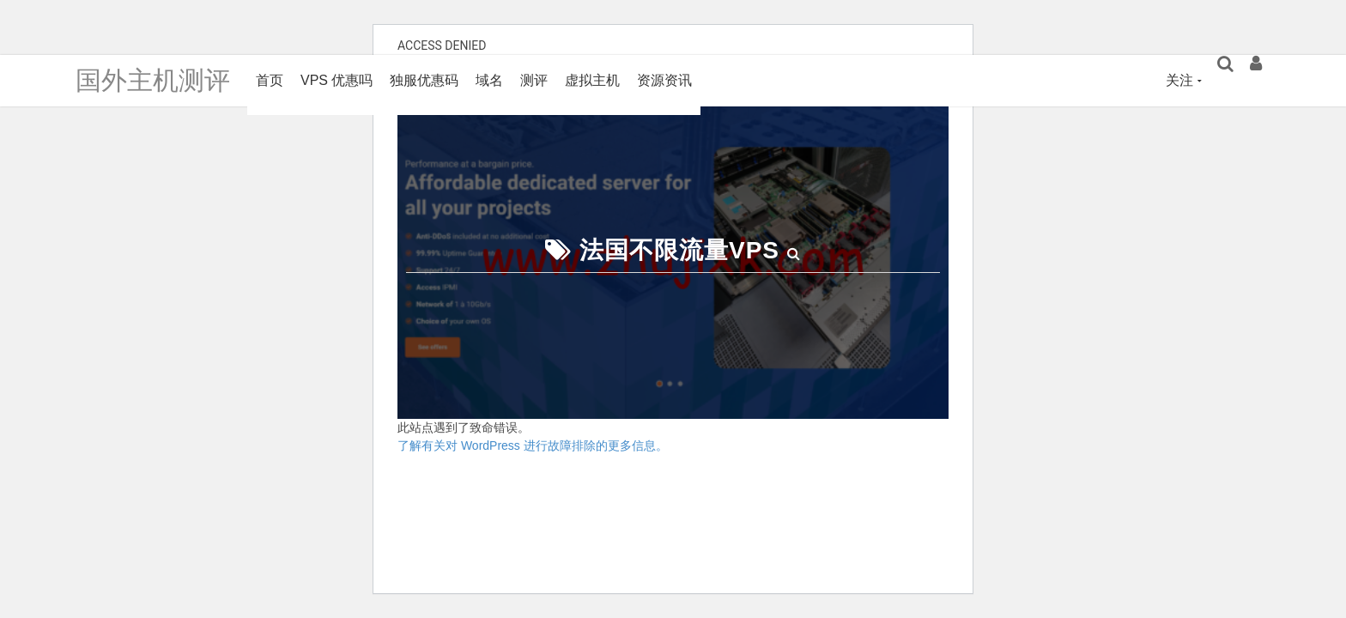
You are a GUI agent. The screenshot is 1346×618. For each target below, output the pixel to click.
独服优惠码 (424, 80)
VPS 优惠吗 (336, 80)
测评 (534, 80)
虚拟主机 (592, 80)
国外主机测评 (153, 80)
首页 (269, 80)
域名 (489, 80)
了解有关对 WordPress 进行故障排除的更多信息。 (532, 445)
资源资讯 (664, 80)
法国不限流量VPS (679, 250)
